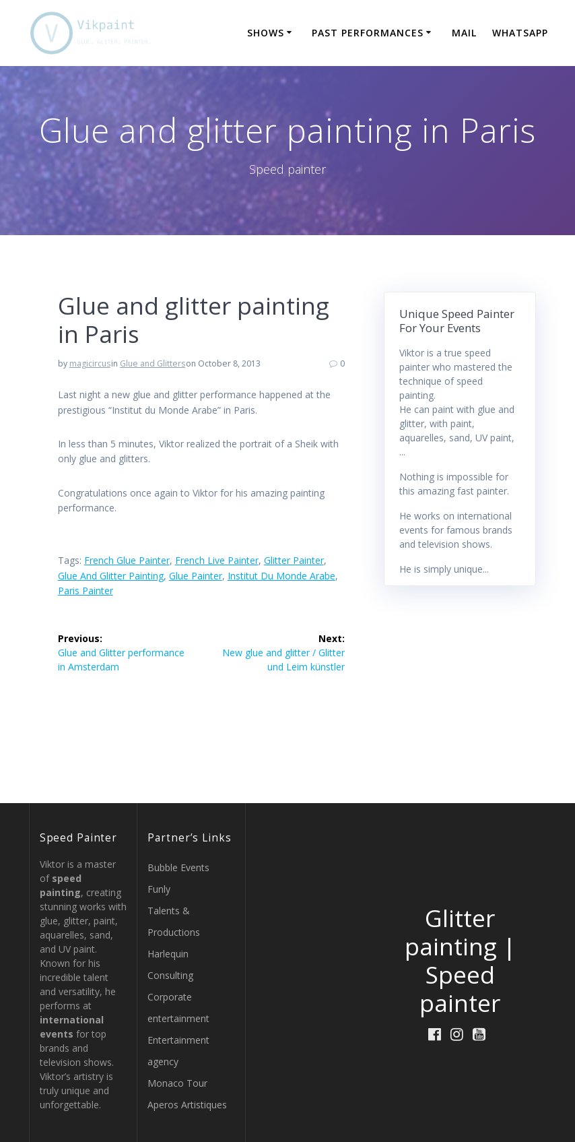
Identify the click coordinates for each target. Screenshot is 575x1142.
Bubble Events (178, 867)
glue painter (195, 575)
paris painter (85, 590)
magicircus (89, 363)
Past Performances (368, 32)
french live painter (217, 560)
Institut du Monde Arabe (281, 575)
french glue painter (127, 560)
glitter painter (294, 560)
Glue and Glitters (152, 363)
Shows (265, 32)
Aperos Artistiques (187, 1104)
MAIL (464, 32)
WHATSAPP (520, 32)
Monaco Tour (177, 1083)
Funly (158, 889)
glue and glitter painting (111, 575)
